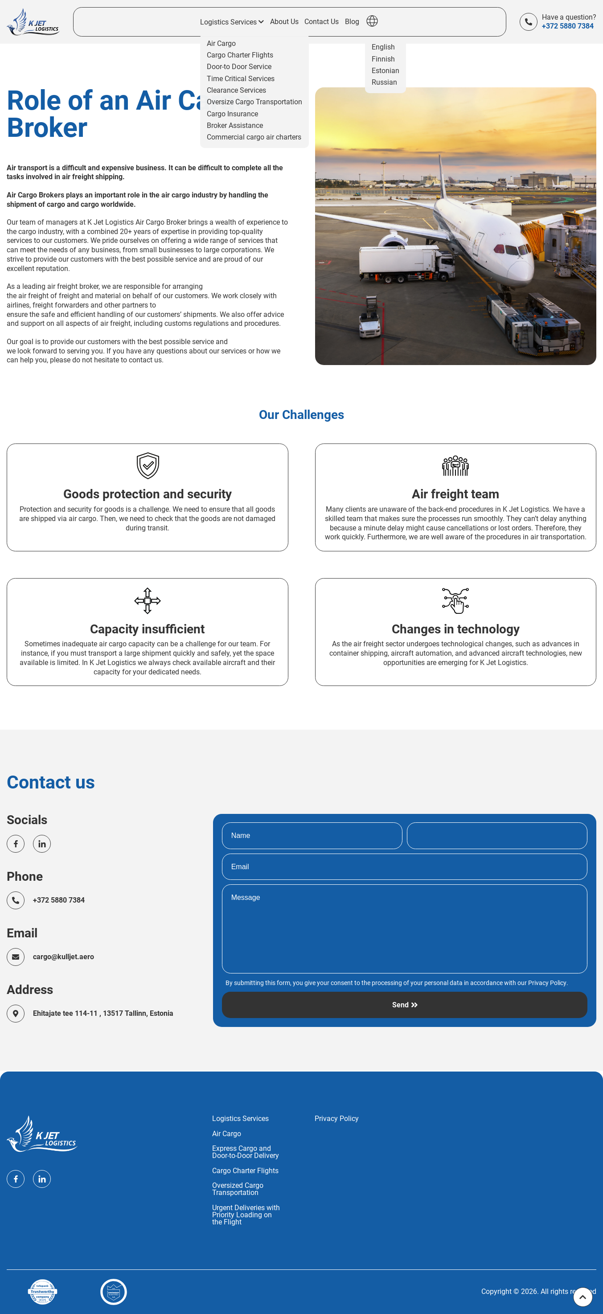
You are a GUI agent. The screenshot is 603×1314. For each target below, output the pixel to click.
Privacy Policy (547, 983)
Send (400, 1006)
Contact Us (321, 22)
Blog (352, 22)
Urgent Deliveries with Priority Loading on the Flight (246, 1215)
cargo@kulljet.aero (63, 957)
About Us (284, 22)
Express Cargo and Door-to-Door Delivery (245, 1152)
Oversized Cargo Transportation (237, 1189)
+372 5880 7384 (568, 26)
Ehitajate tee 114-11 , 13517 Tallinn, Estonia (103, 1014)
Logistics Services (240, 1118)
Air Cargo (226, 1133)
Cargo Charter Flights (245, 1170)
